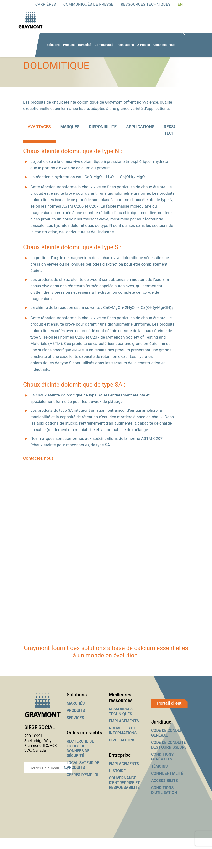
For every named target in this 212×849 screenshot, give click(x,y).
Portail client (169, 714)
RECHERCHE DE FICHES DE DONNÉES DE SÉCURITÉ (80, 759)
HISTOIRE (117, 782)
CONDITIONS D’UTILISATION (164, 801)
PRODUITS (76, 721)
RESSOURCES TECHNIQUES (146, 4)
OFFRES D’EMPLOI (82, 786)
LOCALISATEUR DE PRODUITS (83, 776)
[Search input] (45, 778)
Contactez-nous (39, 466)
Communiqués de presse (88, 4)
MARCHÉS (76, 714)
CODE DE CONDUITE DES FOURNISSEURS (169, 756)
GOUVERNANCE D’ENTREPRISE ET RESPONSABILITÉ (124, 794)
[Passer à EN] (180, 4)
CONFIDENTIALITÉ (167, 784)
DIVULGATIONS (122, 751)
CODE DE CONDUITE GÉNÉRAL (168, 744)
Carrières (45, 4)
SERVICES (75, 729)
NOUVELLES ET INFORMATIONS (123, 741)
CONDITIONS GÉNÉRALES (162, 768)
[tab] (39, 130)
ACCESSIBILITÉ (164, 792)
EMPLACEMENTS (124, 732)
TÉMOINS (159, 777)
